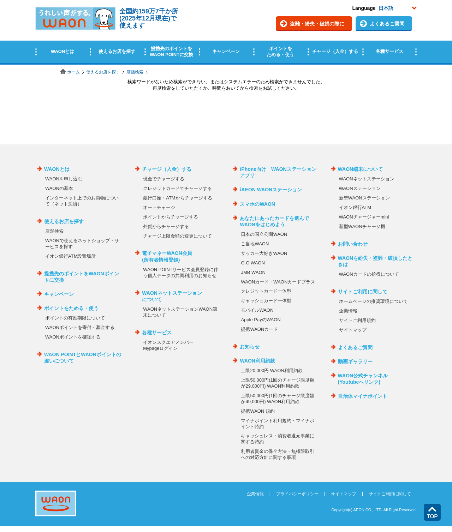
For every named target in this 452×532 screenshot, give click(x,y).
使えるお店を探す (103, 72)
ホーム (73, 72)
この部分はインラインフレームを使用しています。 (226, 32)
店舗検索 (134, 72)
